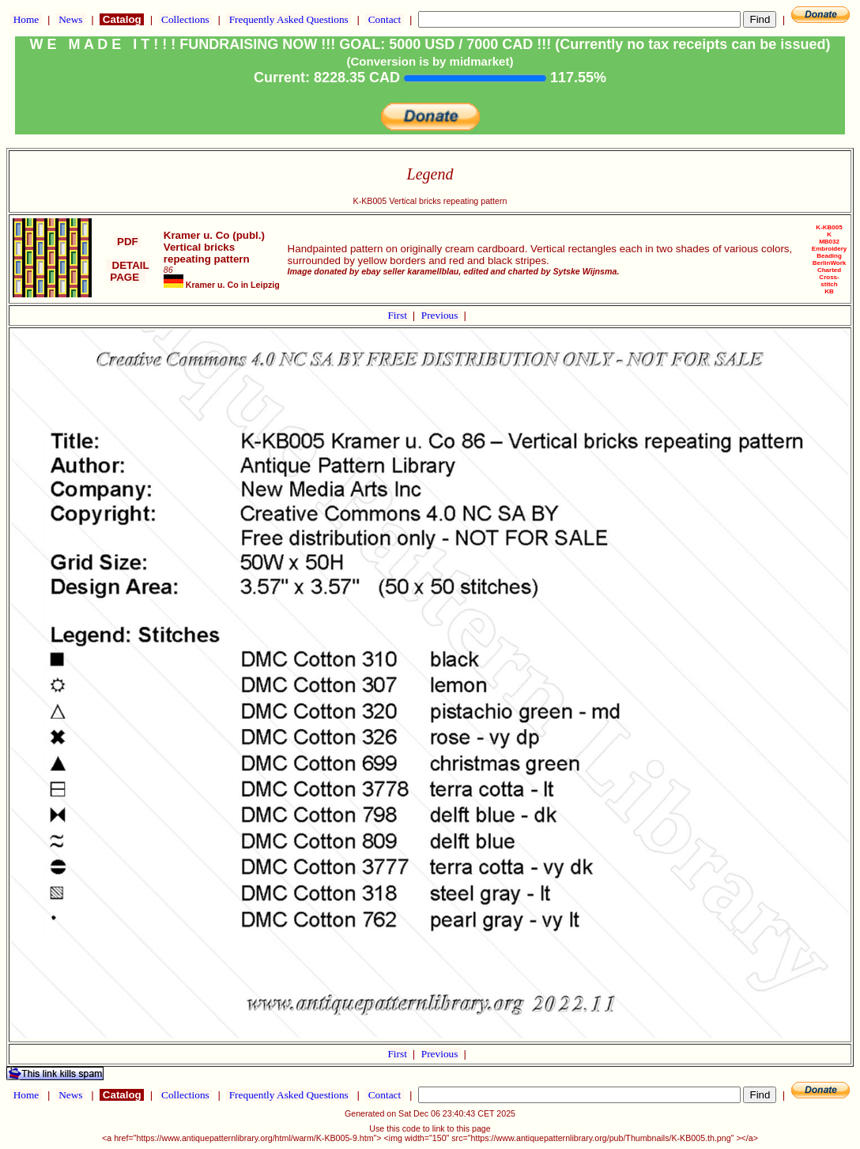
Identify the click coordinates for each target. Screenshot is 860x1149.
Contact (384, 19)
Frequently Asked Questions (288, 19)
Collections (185, 19)
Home (25, 19)
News (70, 19)
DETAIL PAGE (127, 271)
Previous (441, 315)
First (398, 315)
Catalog (122, 19)
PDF (127, 242)
